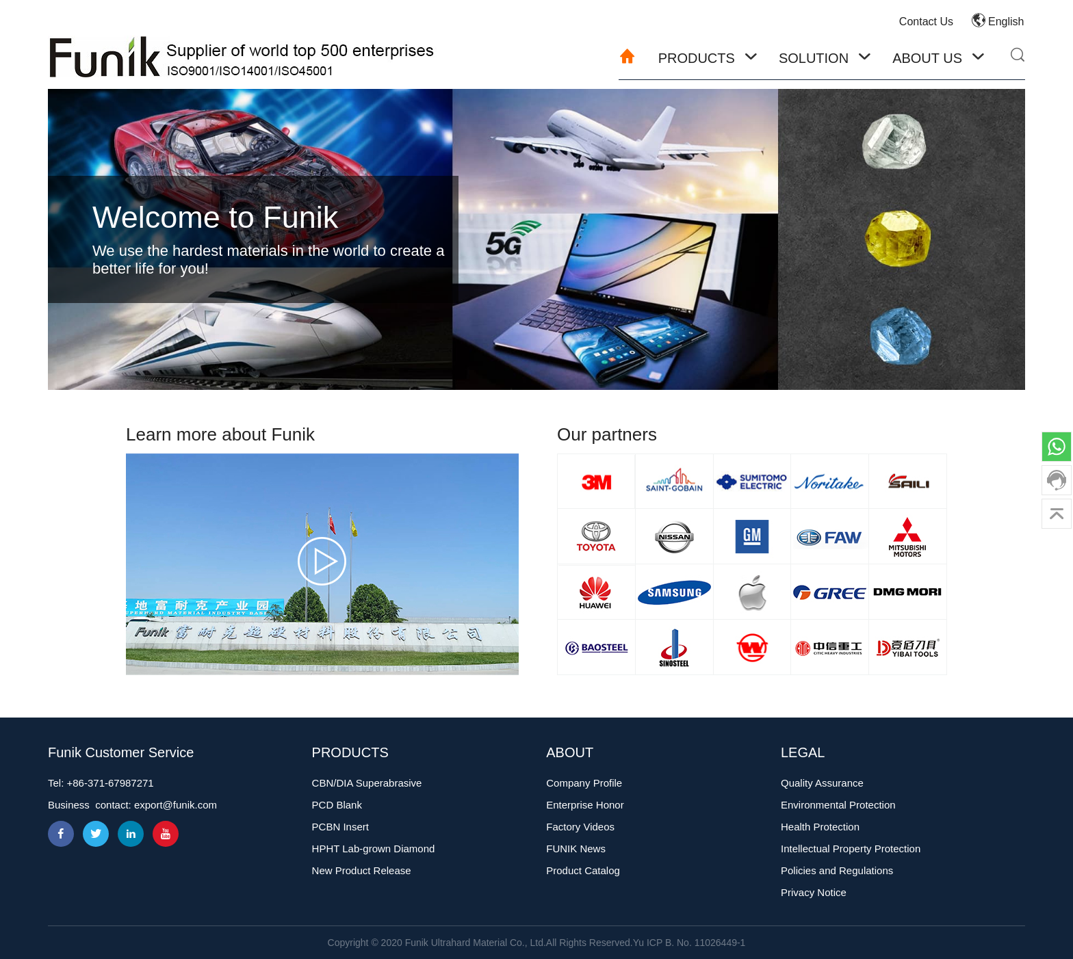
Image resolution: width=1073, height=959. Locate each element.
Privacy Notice (813, 892)
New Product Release (361, 870)
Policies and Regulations (837, 870)
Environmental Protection (838, 805)
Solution (814, 58)
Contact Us (926, 21)
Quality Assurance (822, 783)
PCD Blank (337, 805)
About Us (927, 58)
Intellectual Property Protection (850, 848)
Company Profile (584, 783)
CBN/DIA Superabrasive (367, 783)
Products (696, 58)
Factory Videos (580, 826)
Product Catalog (583, 870)
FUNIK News (576, 848)
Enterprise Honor (584, 805)
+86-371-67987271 (110, 783)
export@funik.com (175, 805)
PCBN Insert (340, 826)
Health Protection (820, 826)
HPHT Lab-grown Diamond (373, 848)
